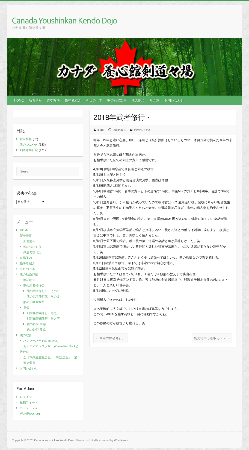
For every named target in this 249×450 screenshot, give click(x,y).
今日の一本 (94, 100)
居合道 (154, 100)
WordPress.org (30, 413)
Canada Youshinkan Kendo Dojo (64, 20)
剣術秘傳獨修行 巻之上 (43, 313)
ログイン (26, 397)
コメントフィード (32, 408)
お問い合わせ (174, 100)
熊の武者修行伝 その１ (43, 291)
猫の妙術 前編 (36, 324)
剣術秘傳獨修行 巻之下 (43, 318)
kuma (101, 129)
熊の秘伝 (29, 280)
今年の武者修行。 (110, 338)
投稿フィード (29, 402)
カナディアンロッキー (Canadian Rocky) (50, 346)
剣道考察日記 (29, 150)
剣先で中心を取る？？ (212, 338)
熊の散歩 (138, 100)
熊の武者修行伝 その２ (43, 296)
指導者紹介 (73, 100)
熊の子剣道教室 (33, 302)
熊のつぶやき (142, 129)
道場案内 (53, 100)
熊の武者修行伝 (33, 285)
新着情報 (35, 100)
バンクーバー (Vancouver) (40, 340)
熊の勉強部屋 (117, 100)
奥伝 (26, 307)
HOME (19, 100)
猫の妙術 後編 (36, 329)
